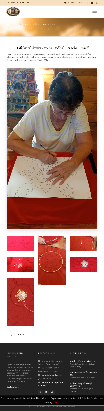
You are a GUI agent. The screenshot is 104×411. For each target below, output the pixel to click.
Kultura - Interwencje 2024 (44, 24)
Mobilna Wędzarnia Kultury (82, 361)
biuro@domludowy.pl (51, 375)
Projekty (26, 24)
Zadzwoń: (18, 3)
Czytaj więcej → (14, 387)
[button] (19, 335)
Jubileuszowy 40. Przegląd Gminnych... (82, 384)
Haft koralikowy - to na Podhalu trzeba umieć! (30, 28)
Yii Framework (69, 406)
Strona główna (13, 24)
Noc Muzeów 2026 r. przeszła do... (83, 373)
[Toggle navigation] (94, 12)
